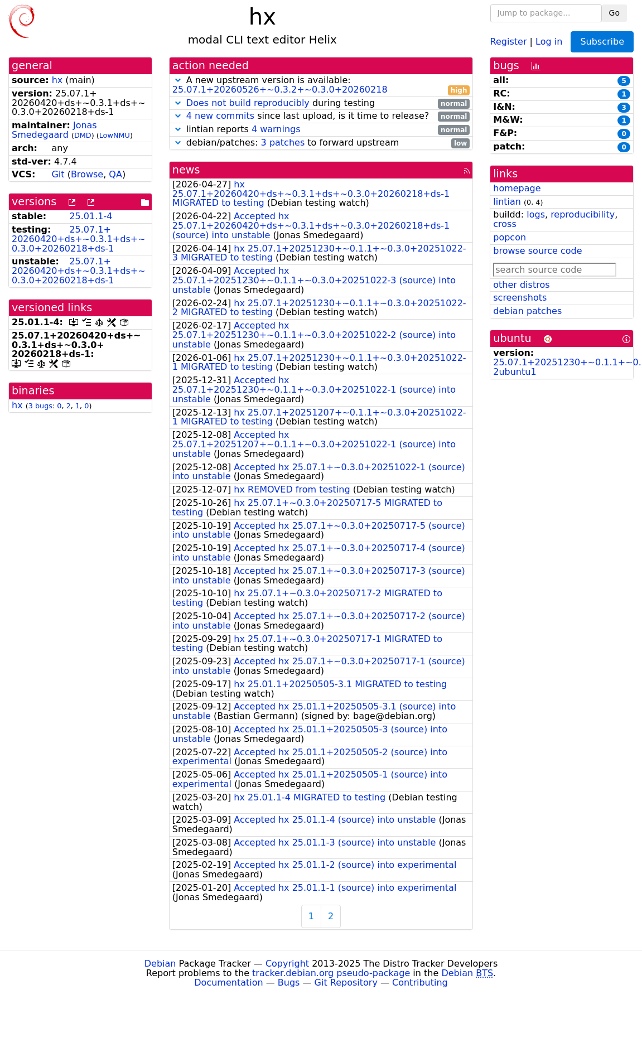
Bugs (289, 982)
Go (614, 12)
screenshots (520, 297)
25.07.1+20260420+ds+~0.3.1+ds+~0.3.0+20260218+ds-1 (79, 239)
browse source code (537, 250)
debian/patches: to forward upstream (321, 143)
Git (57, 174)
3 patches (283, 142)
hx (57, 80)
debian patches (527, 311)
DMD (82, 135)
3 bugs (40, 406)
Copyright (287, 963)
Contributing (420, 982)
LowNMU (114, 135)
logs (536, 214)
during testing (321, 103)
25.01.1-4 (90, 216)
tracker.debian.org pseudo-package (331, 973)
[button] (178, 80)
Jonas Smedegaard (54, 130)
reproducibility (583, 214)
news (186, 169)
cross (504, 224)
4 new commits (220, 115)
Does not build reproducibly (248, 103)
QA (115, 174)
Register (508, 41)
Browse (87, 174)
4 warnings (276, 129)
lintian (507, 201)
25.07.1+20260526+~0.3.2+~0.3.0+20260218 (280, 89)
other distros (521, 284)
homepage (516, 188)
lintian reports (321, 129)
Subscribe (602, 41)
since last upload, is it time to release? (321, 116)
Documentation (228, 982)
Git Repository (346, 982)
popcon (509, 237)
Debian (160, 963)
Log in (548, 41)
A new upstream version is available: (321, 85)
